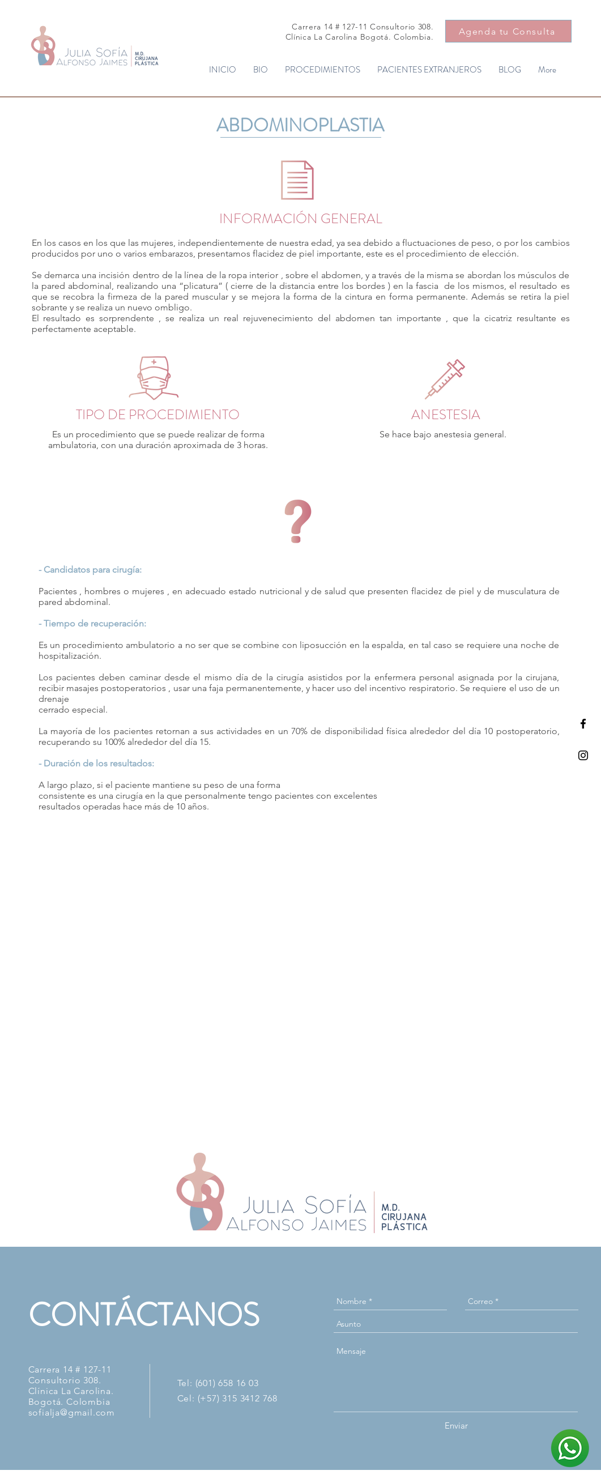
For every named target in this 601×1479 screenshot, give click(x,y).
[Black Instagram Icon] (583, 755)
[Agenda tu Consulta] (508, 31)
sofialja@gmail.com (71, 1412)
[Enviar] (456, 1425)
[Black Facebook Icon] (583, 723)
